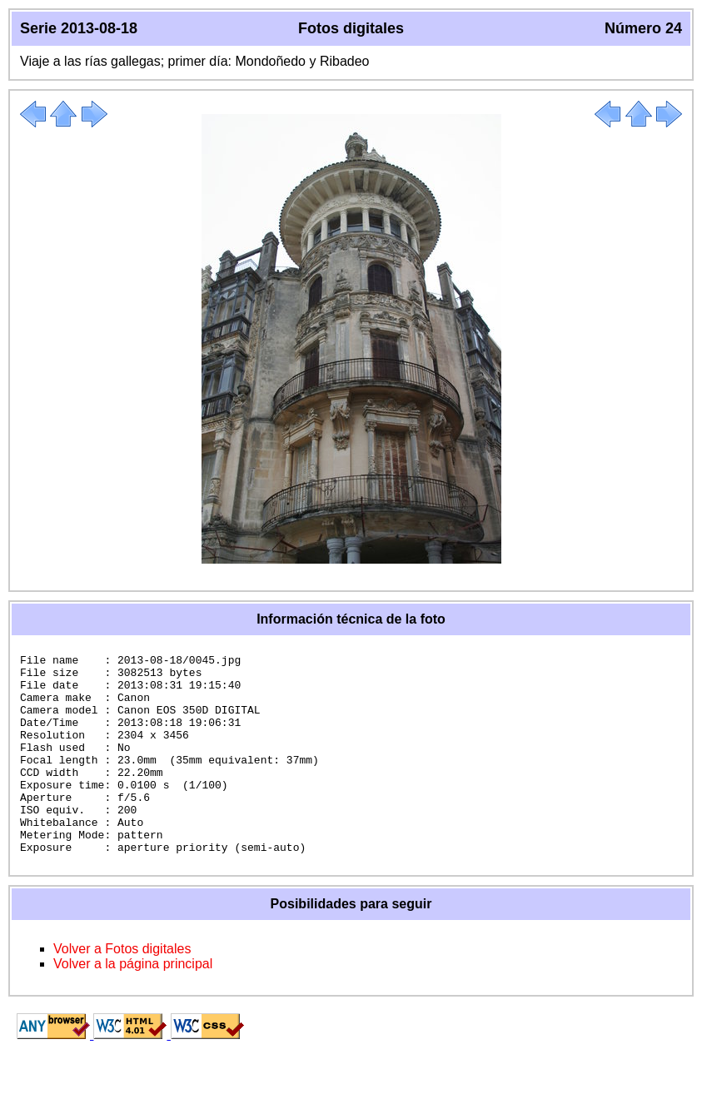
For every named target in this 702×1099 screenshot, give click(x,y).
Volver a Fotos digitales (122, 989)
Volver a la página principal (132, 1004)
